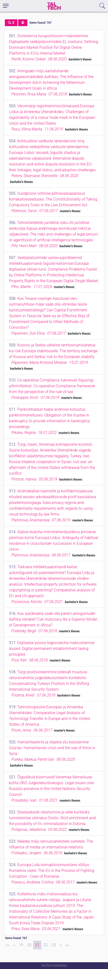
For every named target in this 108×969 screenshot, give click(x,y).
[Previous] (14, 945)
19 (21, 945)
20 (29, 945)
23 (54, 945)
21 (37, 945)
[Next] (60, 945)
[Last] (67, 945)
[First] (7, 945)
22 (45, 945)
